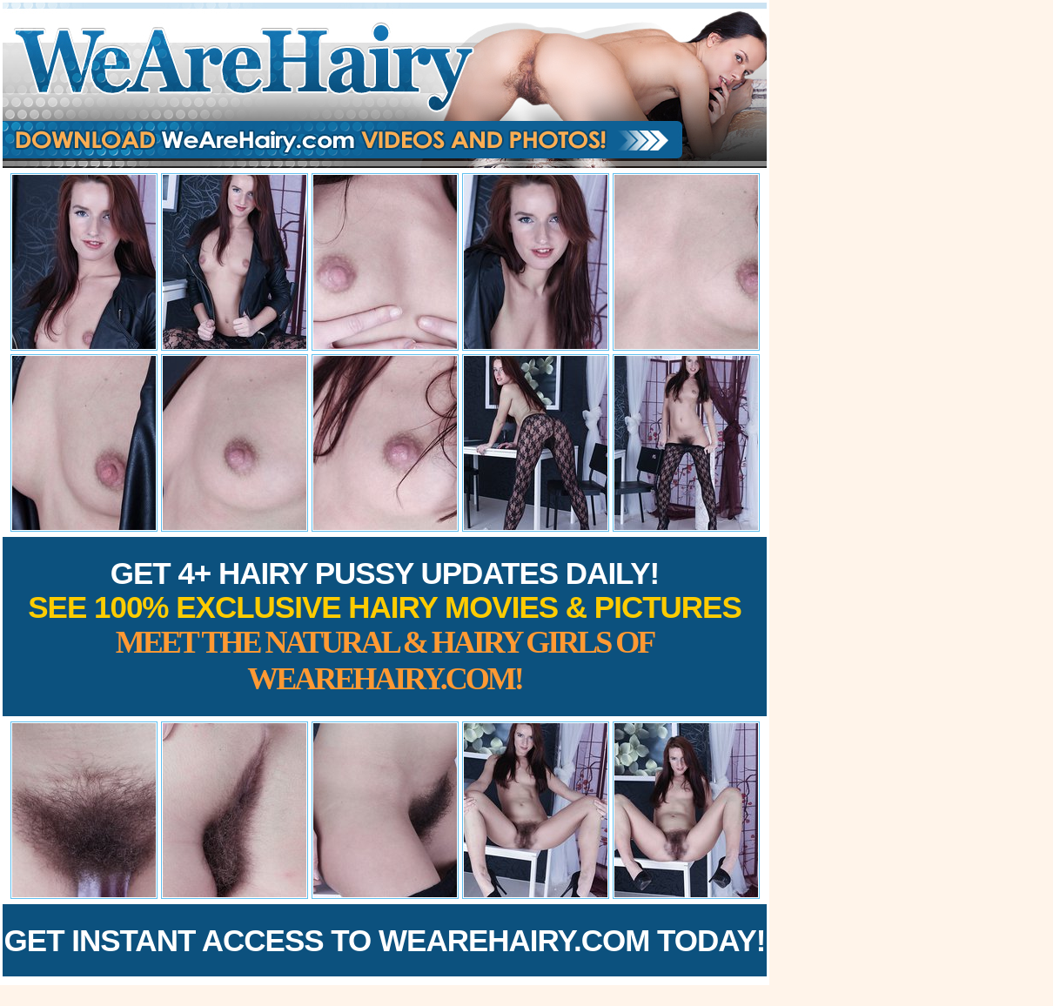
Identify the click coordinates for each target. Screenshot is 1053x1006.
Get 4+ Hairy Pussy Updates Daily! (384, 626)
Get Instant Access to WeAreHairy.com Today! (385, 940)
